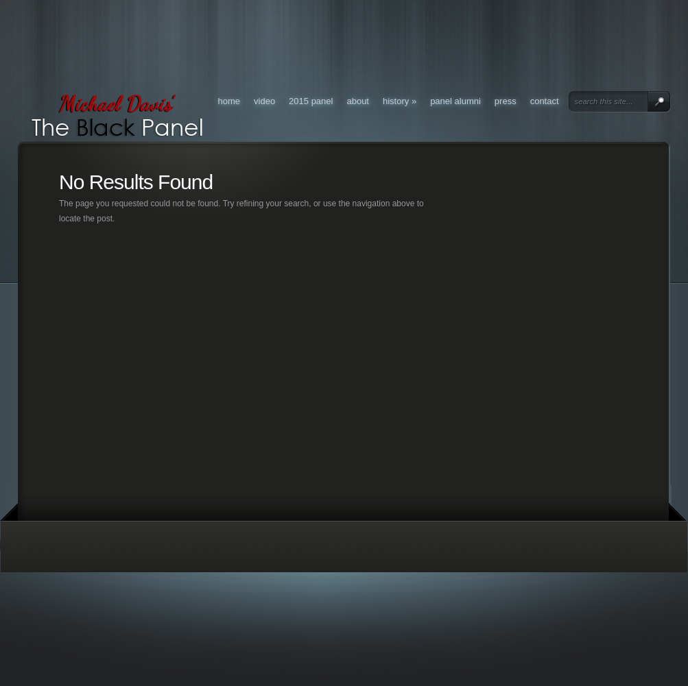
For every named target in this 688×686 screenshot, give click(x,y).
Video (264, 101)
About (357, 101)
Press (506, 101)
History (399, 101)
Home (229, 101)
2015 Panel (311, 101)
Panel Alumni (455, 101)
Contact (544, 101)
